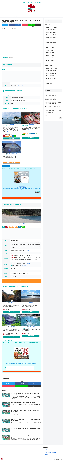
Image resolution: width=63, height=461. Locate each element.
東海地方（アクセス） (5, 378)
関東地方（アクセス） (50, 52)
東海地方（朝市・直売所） (51, 37)
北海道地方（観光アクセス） (51, 68)
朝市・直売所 (47, 24)
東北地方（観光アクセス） (51, 70)
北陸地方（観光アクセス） (51, 75)
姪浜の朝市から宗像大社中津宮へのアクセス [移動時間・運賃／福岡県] (53, 94)
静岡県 (3, 69)
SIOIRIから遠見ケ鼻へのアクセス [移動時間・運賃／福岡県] (53, 111)
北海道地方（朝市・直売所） (51, 27)
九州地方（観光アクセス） (51, 83)
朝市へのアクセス (48, 45)
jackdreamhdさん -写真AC (12, 302)
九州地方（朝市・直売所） (51, 42)
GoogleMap (20, 85)
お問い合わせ (45, 454)
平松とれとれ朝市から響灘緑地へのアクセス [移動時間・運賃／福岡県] (53, 107)
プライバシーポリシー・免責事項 (49, 452)
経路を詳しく (28, 263)
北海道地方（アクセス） (51, 47)
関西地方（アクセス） (50, 60)
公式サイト (21, 198)
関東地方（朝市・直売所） (51, 32)
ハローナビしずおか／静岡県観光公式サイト (12, 153)
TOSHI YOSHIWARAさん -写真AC (31, 326)
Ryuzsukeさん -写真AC (12, 326)
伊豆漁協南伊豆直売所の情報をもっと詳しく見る (21, 280)
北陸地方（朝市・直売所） (51, 34)
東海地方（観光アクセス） (51, 78)
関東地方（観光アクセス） (51, 73)
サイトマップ (45, 449)
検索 (46, 115)
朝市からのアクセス (49, 65)
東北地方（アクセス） (50, 50)
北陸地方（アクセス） (50, 55)
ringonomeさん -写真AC (31, 302)
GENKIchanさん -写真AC (22, 223)
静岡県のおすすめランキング (11, 162)
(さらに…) (7, 131)
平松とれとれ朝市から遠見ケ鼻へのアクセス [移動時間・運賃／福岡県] (53, 103)
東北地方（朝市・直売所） (51, 29)
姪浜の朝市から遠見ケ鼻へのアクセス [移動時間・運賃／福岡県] (52, 99)
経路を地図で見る (11, 138)
